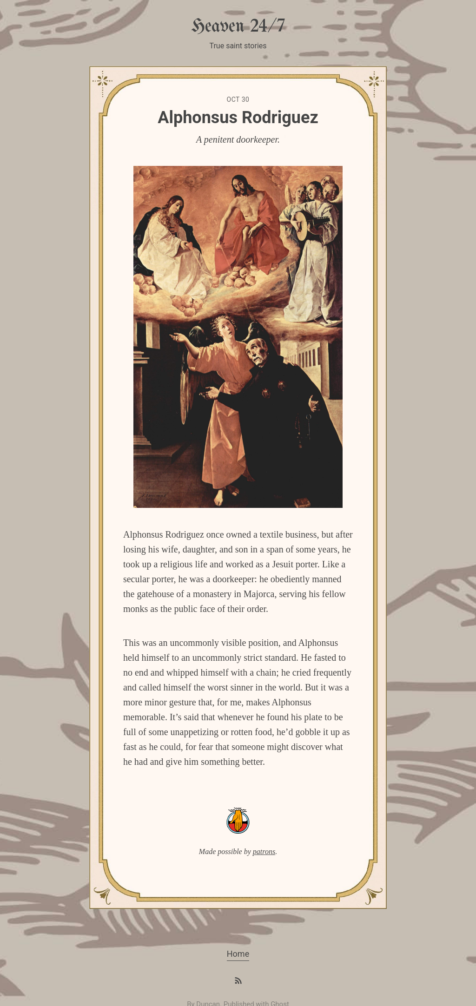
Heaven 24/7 (238, 26)
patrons (264, 851)
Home (238, 954)
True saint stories (237, 45)
